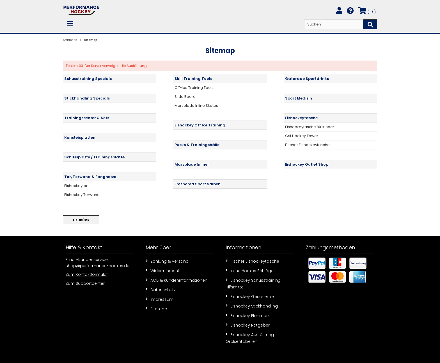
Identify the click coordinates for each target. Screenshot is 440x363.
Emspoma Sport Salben (198, 184)
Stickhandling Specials (87, 98)
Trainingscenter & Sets (86, 118)
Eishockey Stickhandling (252, 306)
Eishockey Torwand (82, 194)
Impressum (159, 299)
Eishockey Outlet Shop (306, 164)
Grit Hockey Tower (301, 135)
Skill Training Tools (193, 78)
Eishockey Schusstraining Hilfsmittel (253, 283)
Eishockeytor (76, 185)
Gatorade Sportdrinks (307, 78)
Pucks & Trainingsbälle (197, 144)
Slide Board (185, 96)
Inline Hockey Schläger (250, 270)
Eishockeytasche (301, 118)
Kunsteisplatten (79, 137)
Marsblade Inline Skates (196, 105)
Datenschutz (161, 289)
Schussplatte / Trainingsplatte (94, 157)
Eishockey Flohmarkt (248, 315)
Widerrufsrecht (162, 270)
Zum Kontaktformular (87, 274)
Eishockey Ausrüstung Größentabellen (250, 337)
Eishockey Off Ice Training (200, 125)
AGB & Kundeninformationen (176, 280)
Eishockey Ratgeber (248, 325)
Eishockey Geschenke (250, 296)
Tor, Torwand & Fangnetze (90, 176)
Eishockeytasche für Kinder (309, 127)
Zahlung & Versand (167, 261)
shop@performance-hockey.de (97, 266)
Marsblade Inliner (192, 164)
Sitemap (156, 309)
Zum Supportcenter (85, 283)
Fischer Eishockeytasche (307, 144)
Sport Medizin (298, 98)
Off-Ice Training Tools (194, 87)
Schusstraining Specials (88, 78)
